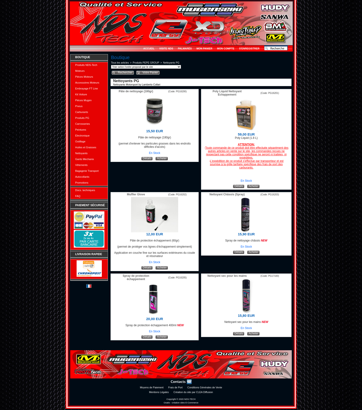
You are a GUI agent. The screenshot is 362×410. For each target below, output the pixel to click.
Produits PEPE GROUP (146, 62)
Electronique (82, 135)
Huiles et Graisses (85, 147)
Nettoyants (81, 153)
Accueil (148, 48)
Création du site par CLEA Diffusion (193, 392)
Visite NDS (166, 48)
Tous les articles (120, 62)
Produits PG (82, 118)
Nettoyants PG (171, 62)
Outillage (80, 141)
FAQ (77, 196)
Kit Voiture (81, 94)
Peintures (80, 129)
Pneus (78, 106)
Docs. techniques (85, 190)
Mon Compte (225, 48)
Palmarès (185, 48)
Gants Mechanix (84, 159)
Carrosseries (82, 123)
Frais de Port (175, 387)
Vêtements (81, 165)
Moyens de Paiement (152, 387)
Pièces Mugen (83, 100)
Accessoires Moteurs (87, 82)
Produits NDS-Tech (86, 65)
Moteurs (80, 70)
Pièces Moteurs (84, 76)
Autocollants (82, 176)
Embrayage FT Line (86, 88)
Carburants (81, 112)
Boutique (82, 57)
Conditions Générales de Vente (204, 387)
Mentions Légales (159, 392)
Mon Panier (204, 48)
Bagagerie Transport (87, 170)
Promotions (81, 182)
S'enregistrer (249, 48)
